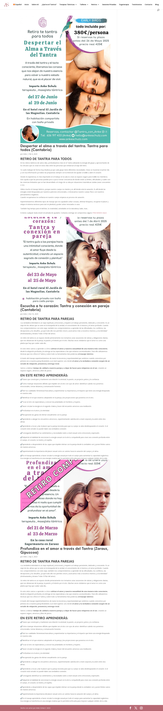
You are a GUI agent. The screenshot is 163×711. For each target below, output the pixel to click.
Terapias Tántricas (67, 5)
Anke (25, 154)
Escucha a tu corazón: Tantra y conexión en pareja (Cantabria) (64, 307)
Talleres (83, 5)
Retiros (94, 5)
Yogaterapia (124, 5)
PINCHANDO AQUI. (100, 213)
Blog (157, 5)
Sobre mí (35, 5)
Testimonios (137, 5)
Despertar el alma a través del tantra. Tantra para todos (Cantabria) (64, 147)
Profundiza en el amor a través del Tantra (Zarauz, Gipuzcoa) (64, 550)
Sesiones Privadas (109, 5)
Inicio (27, 5)
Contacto (148, 5)
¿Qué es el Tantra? (49, 5)
